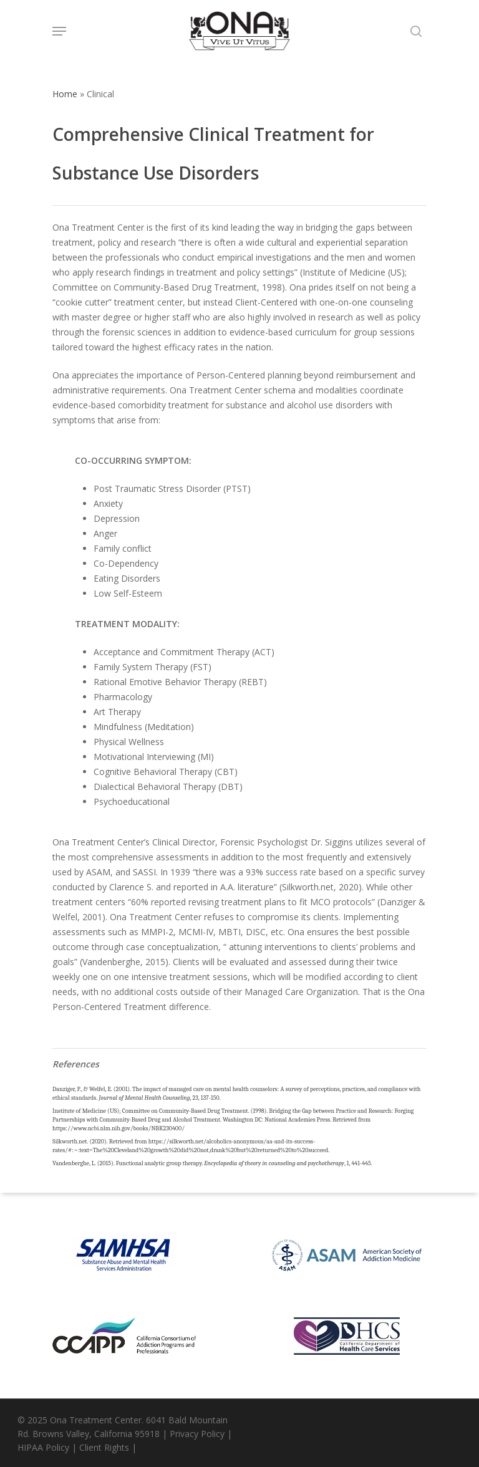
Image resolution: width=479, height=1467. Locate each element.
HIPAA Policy (43, 1447)
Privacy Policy (197, 1434)
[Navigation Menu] (59, 31)
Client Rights (104, 1447)
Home (64, 94)
